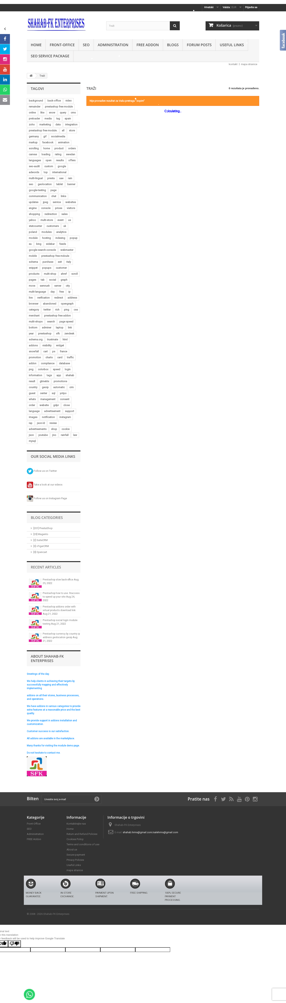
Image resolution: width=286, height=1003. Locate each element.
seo (31, 184)
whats (32, 399)
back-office (54, 100)
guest (32, 393)
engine (33, 208)
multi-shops (36, 321)
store (72, 130)
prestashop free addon (57, 315)
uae (61, 178)
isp (30, 423)
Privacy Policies (75, 859)
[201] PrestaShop (43, 528)
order (32, 405)
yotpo (63, 393)
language (34, 411)
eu (30, 243)
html (65, 339)
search (51, 321)
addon (32, 363)
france (63, 351)
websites (70, 202)
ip (69, 291)
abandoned (49, 303)
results (60, 160)
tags (49, 375)
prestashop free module (59, 106)
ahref (64, 273)
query (63, 112)
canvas (33, 154)
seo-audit (34, 166)
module (33, 237)
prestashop (44, 333)
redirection (50, 214)
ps (53, 351)
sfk (58, 333)
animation (63, 142)
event (60, 220)
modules (47, 231)
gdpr (56, 405)
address (72, 297)
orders (72, 148)
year (31, 333)
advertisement (52, 411)
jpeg (45, 202)
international (59, 172)
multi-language (37, 291)
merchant (34, 315)
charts (49, 357)
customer (61, 267)
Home (36, 44)
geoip (45, 387)
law (75, 435)
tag (58, 118)
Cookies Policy (75, 839)
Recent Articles (46, 567)
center (43, 393)
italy (68, 261)
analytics (61, 231)
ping (66, 309)
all (63, 130)
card (59, 357)
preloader (34, 118)
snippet (33, 267)
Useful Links (232, 44)
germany (34, 136)
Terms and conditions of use (83, 844)
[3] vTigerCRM (41, 546)
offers (71, 160)
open (48, 160)
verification (43, 297)
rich (57, 309)
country (33, 387)
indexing (60, 237)
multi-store (47, 220)
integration (71, 124)
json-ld (41, 423)
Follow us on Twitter (42, 470)
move (32, 285)
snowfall (34, 351)
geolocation (45, 184)
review (53, 423)
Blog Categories (47, 517)
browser (33, 303)
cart (45, 351)
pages (32, 279)
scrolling (34, 148)
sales (64, 214)
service (57, 202)
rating (58, 154)
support (69, 411)
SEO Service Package (50, 56)
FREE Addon (147, 44)
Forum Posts (199, 44)
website (44, 405)
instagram (65, 417)
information (35, 375)
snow (52, 112)
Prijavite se (251, 7)
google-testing (37, 190)
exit (60, 261)
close (66, 405)
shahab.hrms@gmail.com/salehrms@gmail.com (150, 832)
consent (64, 399)
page (53, 190)
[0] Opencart (40, 552)
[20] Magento (40, 534)
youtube (43, 435)
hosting (46, 237)
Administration (113, 44)
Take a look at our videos (44, 484)
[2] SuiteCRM (40, 540)
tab (42, 279)
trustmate (52, 339)
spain (68, 118)
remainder (34, 106)
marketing (45, 124)
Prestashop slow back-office (58, 579)
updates (33, 202)
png (31, 369)
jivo (54, 435)
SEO (86, 44)
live (31, 297)
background (36, 100)
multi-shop (50, 273)
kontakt (233, 64)
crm (71, 387)
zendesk (69, 333)
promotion (35, 357)
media (48, 118)
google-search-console (42, 249)
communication (38, 196)
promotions (60, 381)
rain (70, 178)
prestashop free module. (43, 130)
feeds (62, 243)
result (32, 381)
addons (33, 345)
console (45, 208)
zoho (32, 124)
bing (38, 243)
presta (51, 178)
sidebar (50, 243)
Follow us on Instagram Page (47, 498)
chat (53, 196)
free (61, 291)
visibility (46, 345)
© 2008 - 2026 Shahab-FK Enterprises (48, 913)
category (34, 309)
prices (58, 208)
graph (64, 279)
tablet (59, 184)
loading (46, 154)
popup (73, 237)
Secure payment (76, 854)
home (46, 148)
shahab (70, 375)
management (47, 399)
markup (33, 142)
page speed (66, 321)
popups (46, 267)
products (34, 273)
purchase (48, 261)
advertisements (37, 429)
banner (71, 184)
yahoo (32, 220)
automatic (59, 387)
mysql (32, 440)
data (58, 124)
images (33, 417)
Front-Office (62, 44)
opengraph (67, 303)
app (58, 375)
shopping (34, 214)
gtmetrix (44, 381)
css (76, 309)
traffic (70, 357)
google (62, 166)
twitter (47, 309)
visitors (71, 208)
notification (48, 417)
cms (73, 112)
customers (52, 226)
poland (33, 231)
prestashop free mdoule (55, 255)
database (64, 363)
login (68, 369)
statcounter (35, 226)
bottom (33, 327)
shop (54, 429)
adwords (34, 172)
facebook (47, 142)
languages (35, 160)
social (52, 279)
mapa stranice (249, 64)
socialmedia (58, 136)
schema (33, 261)
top (46, 172)
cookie (66, 429)
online (32, 112)
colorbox (43, 369)
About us (72, 849)
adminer (46, 327)
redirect (58, 297)
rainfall (65, 435)
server (57, 285)
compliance (47, 363)
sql (53, 393)
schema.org (36, 339)
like (42, 112)
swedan (70, 154)
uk (64, 226)
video (68, 100)
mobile (33, 255)
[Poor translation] (14, 943)
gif (44, 136)
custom (48, 166)
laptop (59, 327)
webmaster (66, 249)
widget (60, 345)
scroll (74, 273)
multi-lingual (36, 178)
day (52, 291)
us (69, 220)
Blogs (173, 44)
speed (56, 369)
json (31, 435)
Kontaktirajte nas (76, 823)
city (68, 285)
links (63, 196)
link (70, 327)
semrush (45, 285)
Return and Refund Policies (82, 834)
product (59, 148)
